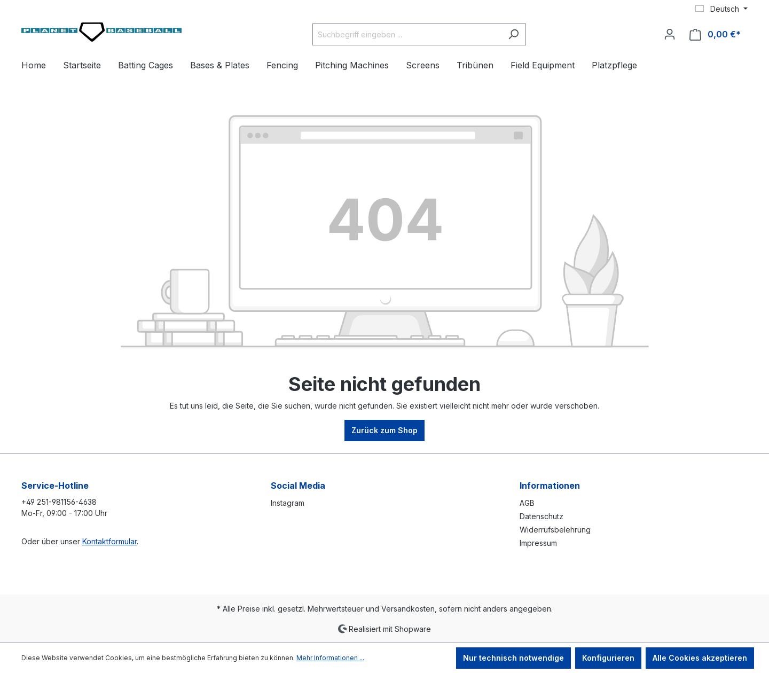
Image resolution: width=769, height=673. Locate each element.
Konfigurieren (608, 657)
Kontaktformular (109, 541)
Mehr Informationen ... (330, 658)
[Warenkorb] (715, 34)
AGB (527, 502)
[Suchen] (513, 34)
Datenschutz (541, 516)
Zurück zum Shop (384, 430)
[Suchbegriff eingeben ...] (406, 34)
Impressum (538, 542)
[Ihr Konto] (669, 34)
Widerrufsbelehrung (555, 529)
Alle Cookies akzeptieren (700, 657)
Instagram (287, 502)
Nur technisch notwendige (513, 657)
